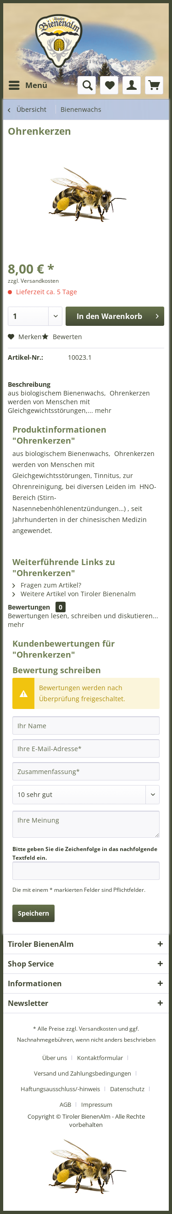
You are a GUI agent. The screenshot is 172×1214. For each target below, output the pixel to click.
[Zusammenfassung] (86, 771)
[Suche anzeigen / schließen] (87, 85)
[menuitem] (27, 85)
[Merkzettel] (109, 85)
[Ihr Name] (86, 725)
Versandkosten (98, 1029)
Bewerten (62, 336)
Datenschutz (127, 1089)
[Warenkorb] (154, 85)
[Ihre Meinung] (86, 824)
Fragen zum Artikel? (46, 585)
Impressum (96, 1104)
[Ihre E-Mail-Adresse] (86, 748)
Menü (28, 84)
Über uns (54, 1058)
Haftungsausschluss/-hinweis (60, 1089)
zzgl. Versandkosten (33, 281)
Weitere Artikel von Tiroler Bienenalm (74, 593)
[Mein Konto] (131, 85)
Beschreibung (29, 384)
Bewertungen (29, 607)
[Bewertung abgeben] (86, 794)
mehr (102, 410)
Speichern (33, 913)
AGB (65, 1104)
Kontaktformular (100, 1058)
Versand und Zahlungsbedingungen (82, 1073)
